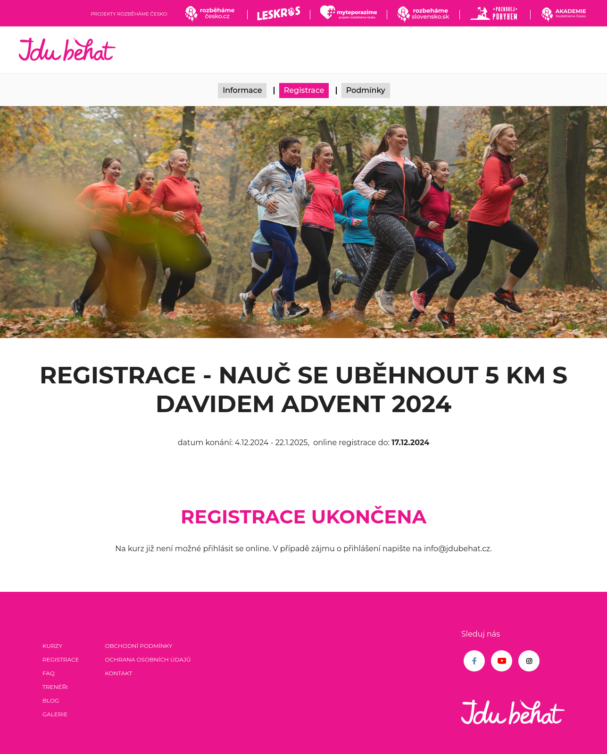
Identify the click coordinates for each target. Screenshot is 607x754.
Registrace (304, 90)
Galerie (54, 714)
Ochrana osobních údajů (148, 659)
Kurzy (52, 645)
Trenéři (55, 686)
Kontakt (118, 673)
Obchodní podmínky (138, 645)
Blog (50, 700)
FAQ (48, 673)
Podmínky (365, 90)
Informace (242, 90)
